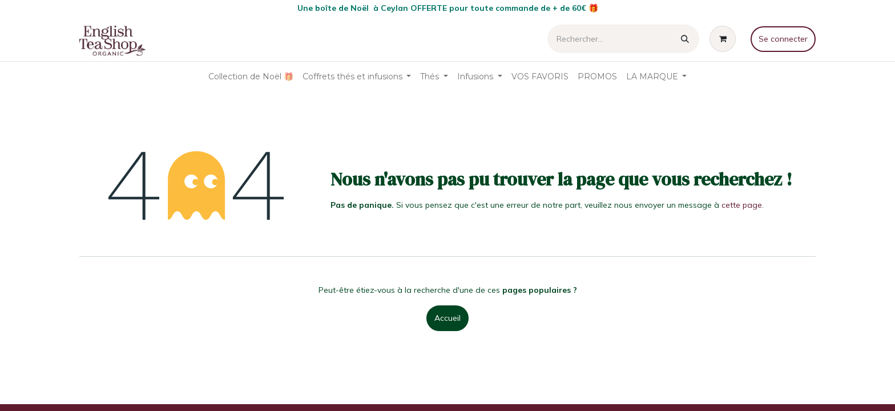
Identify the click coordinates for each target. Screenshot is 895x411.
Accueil (447, 318)
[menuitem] (251, 76)
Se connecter (783, 39)
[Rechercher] (685, 39)
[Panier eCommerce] (725, 39)
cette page (741, 205)
